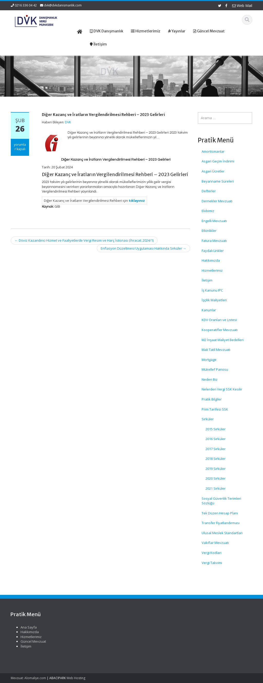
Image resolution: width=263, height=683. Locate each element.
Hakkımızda (211, 260)
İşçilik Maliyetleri (214, 300)
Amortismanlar (213, 151)
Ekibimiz (208, 210)
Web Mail (242, 5)
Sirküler (208, 419)
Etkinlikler (209, 230)
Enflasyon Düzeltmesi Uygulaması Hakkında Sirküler (143, 248)
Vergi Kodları (211, 552)
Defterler (209, 191)
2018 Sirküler (215, 458)
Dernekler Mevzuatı (217, 201)
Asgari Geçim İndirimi (218, 161)
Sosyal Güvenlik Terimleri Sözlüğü (221, 501)
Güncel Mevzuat (154, 641)
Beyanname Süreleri (218, 181)
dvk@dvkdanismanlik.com (63, 5)
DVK (68, 122)
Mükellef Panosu (215, 369)
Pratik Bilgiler (212, 399)
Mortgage (209, 359)
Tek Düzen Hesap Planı (220, 513)
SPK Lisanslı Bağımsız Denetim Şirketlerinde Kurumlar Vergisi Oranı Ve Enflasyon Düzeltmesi (31, 646)
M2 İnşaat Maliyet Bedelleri (222, 340)
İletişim (207, 280)
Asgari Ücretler (213, 171)
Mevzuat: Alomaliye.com (28, 678)
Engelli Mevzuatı (214, 220)
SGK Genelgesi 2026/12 (29, 629)
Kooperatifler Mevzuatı (220, 329)
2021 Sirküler (215, 488)
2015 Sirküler (215, 429)
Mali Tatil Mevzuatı (216, 349)
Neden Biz (210, 379)
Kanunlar (209, 310)
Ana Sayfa (150, 627)
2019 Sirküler (215, 468)
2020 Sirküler (215, 478)
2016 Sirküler (215, 438)
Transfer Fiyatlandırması (221, 523)
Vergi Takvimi (212, 562)
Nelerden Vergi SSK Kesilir (222, 389)
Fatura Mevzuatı (214, 240)
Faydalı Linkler (213, 250)
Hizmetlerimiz (212, 270)
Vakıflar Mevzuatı (215, 542)
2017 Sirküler (215, 449)
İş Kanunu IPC (212, 290)
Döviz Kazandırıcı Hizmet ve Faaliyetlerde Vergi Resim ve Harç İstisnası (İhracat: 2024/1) (84, 240)
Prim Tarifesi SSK (215, 409)
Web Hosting (76, 678)
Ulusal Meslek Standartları (222, 533)
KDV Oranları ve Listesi (219, 319)
